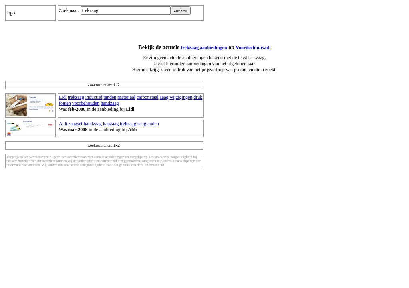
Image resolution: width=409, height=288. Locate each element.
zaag (164, 97)
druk (197, 97)
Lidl (63, 97)
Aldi (63, 123)
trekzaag (76, 97)
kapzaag (111, 123)
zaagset (75, 123)
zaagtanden (148, 123)
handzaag (110, 103)
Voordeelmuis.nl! (253, 47)
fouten (65, 103)
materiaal (126, 97)
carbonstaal (148, 97)
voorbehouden (86, 103)
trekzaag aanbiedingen (204, 47)
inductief (94, 97)
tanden (109, 97)
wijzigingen (181, 97)
